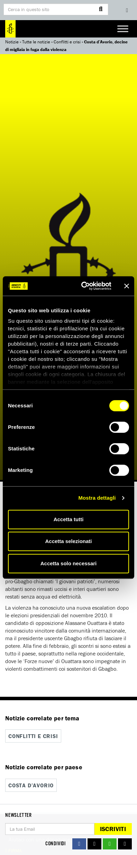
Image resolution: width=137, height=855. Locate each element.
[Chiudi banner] (126, 285)
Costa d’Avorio (31, 785)
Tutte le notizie (36, 42)
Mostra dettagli (97, 498)
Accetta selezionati (68, 541)
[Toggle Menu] (122, 28)
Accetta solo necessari (68, 563)
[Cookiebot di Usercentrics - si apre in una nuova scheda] (83, 285)
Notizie (12, 42)
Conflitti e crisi (67, 42)
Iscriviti (113, 829)
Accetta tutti (69, 519)
